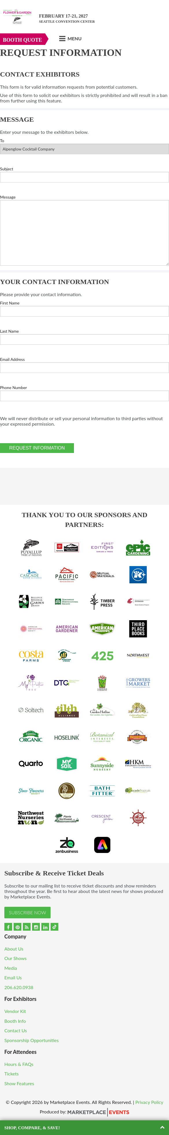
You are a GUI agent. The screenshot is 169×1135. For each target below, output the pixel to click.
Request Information (37, 447)
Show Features (19, 1083)
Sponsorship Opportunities (31, 1040)
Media (10, 968)
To (2, 140)
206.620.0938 (18, 987)
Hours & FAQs (19, 1064)
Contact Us (15, 1030)
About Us (13, 948)
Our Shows (15, 958)
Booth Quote (22, 40)
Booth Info (15, 1021)
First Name (9, 302)
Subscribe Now (27, 912)
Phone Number (13, 387)
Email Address (12, 359)
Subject (6, 168)
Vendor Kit (15, 1011)
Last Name (9, 331)
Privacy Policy (149, 1102)
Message (8, 197)
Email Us (13, 977)
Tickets (11, 1073)
